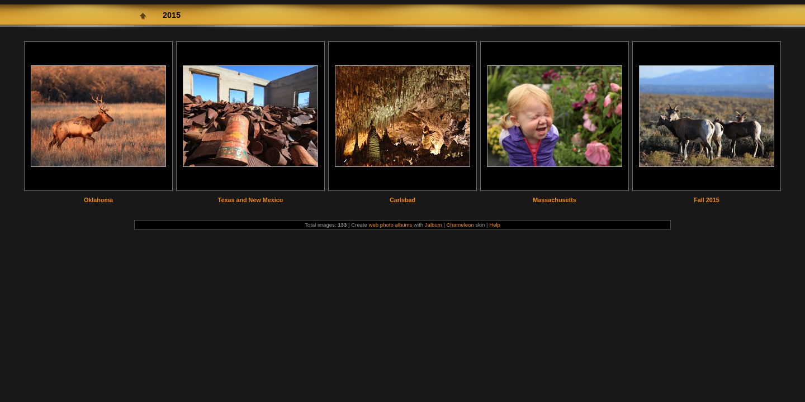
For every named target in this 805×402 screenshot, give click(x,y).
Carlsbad (402, 200)
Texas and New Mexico (250, 200)
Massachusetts (554, 200)
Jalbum (433, 225)
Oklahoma (98, 200)
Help (494, 225)
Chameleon (460, 225)
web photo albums (391, 225)
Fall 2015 (706, 200)
